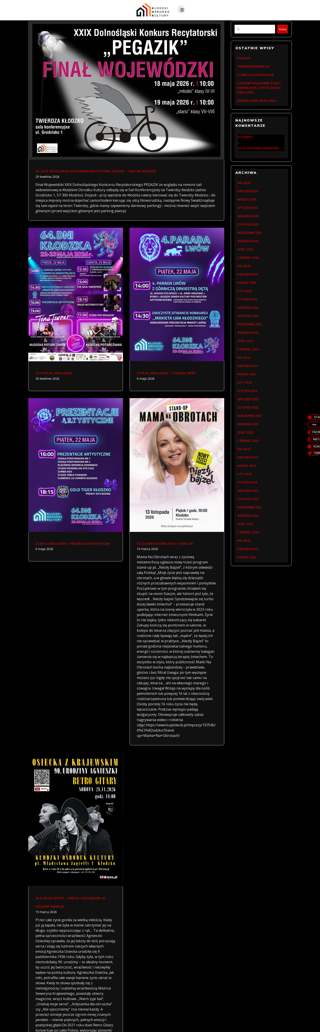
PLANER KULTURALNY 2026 (255, 76)
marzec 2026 (246, 206)
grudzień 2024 (248, 322)
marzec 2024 (246, 394)
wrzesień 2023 (248, 448)
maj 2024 (244, 376)
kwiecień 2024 (247, 385)
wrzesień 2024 (248, 349)
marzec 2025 (246, 295)
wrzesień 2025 (248, 250)
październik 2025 (249, 241)
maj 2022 (244, 574)
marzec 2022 (246, 592)
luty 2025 (244, 304)
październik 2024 (249, 340)
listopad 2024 (248, 331)
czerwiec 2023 (248, 466)
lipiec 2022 (245, 556)
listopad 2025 (248, 233)
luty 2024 (244, 403)
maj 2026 (244, 188)
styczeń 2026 (247, 215)
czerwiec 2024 (248, 367)
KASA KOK (244, 58)
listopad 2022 (248, 529)
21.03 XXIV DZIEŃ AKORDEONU (258, 153)
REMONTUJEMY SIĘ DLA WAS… (257, 105)
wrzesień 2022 (248, 547)
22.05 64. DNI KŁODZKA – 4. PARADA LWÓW (166, 374)
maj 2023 (244, 475)
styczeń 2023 (247, 511)
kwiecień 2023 (247, 484)
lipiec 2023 (245, 457)
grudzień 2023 (248, 421)
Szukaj (281, 29)
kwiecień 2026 (247, 197)
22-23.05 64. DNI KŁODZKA (54, 374)
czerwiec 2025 (248, 268)
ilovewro (245, 141)
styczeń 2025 (247, 313)
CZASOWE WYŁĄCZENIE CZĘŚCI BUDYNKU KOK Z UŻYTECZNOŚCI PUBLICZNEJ (259, 91)
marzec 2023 (246, 493)
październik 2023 (249, 439)
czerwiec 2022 (248, 565)
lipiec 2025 (245, 259)
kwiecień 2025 (247, 286)
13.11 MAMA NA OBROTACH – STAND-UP (165, 545)
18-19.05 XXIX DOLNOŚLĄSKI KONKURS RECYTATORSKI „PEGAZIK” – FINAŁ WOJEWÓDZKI (96, 171)
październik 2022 (249, 538)
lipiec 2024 (245, 358)
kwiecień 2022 (247, 583)
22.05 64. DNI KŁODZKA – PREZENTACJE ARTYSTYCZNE (73, 545)
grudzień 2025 (248, 224)
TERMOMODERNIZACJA (253, 67)
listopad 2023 (248, 430)
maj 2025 (244, 277)
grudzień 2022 (248, 520)
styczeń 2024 (247, 412)
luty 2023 (244, 502)
